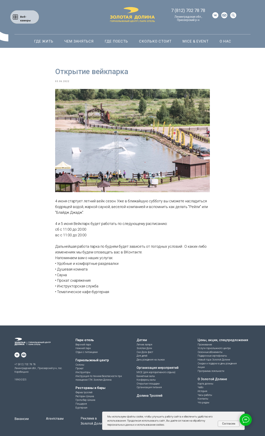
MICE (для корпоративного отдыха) (156, 372)
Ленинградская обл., (188, 16)
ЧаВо (200, 387)
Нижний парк (83, 348)
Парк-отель (85, 340)
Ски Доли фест (145, 352)
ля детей (142, 355)
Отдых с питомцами (87, 352)
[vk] (215, 15)
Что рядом (203, 402)
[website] (224, 15)
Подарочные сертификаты (212, 355)
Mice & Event (196, 41)
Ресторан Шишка (85, 396)
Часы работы (205, 395)
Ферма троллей (84, 392)
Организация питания (149, 387)
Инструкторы (83, 372)
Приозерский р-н (188, 20)
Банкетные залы (146, 376)
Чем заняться (79, 41)
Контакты (203, 398)
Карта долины (205, 383)
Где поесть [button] (116, 41)
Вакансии (21, 419)
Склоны (80, 364)
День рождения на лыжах (151, 359)
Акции (201, 367)
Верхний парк (83, 344)
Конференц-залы (146, 379)
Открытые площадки (148, 383)
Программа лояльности (211, 371)
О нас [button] (225, 41)
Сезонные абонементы (210, 352)
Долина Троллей (149, 396)
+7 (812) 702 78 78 (25, 364)
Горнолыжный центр (92, 360)
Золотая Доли (144, 348)
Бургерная (81, 407)
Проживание (205, 344)
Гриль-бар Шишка (85, 400)
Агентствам (55, 419)
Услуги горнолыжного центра (214, 348)
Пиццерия (81, 403)
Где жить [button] (43, 41)
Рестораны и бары (90, 388)
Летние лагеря (144, 344)
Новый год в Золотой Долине (214, 359)
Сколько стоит (155, 41)
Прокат (79, 368)
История (202, 391)
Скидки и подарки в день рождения (217, 363)
